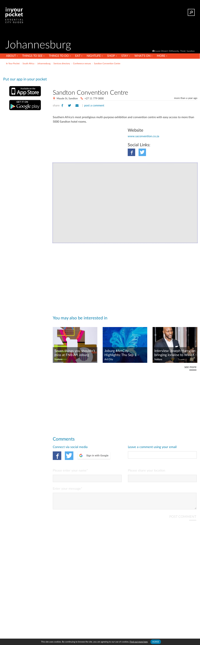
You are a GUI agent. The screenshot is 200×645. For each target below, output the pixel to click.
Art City (108, 359)
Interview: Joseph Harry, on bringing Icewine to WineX (174, 353)
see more (190, 366)
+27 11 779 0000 (94, 98)
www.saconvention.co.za (143, 136)
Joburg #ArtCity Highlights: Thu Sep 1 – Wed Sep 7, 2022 (121, 353)
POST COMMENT (182, 519)
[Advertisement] (125, 76)
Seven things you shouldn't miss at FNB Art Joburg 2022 (75, 353)
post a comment (94, 105)
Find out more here (139, 642)
